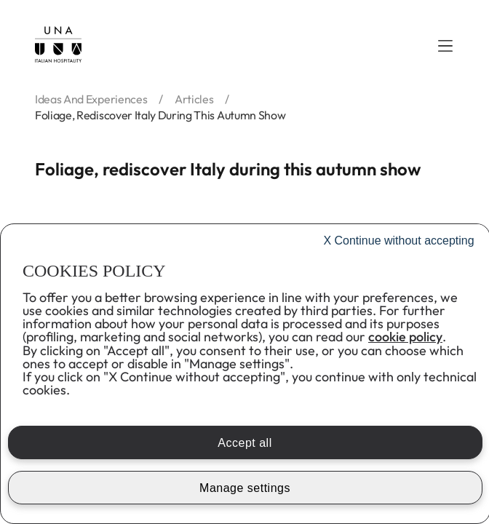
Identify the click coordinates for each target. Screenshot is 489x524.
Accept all (244, 443)
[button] (445, 46)
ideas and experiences (91, 99)
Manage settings (244, 488)
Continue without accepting (398, 240)
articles (194, 99)
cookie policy (405, 336)
